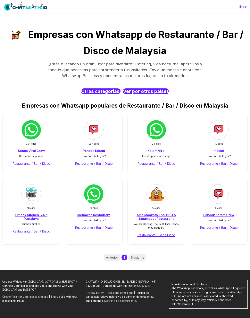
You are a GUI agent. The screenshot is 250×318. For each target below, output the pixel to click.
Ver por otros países (146, 91)
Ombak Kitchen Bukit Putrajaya (31, 217)
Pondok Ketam (94, 151)
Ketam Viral (156, 151)
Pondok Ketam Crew (218, 215)
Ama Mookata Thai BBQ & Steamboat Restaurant (156, 217)
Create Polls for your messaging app (25, 296)
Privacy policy (95, 292)
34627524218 (141, 285)
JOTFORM (51, 281)
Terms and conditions (119, 292)
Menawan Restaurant (93, 215)
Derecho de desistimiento (120, 300)
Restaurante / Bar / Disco (31, 164)
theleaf (218, 151)
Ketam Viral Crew (31, 151)
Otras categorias (101, 91)
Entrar (243, 6)
